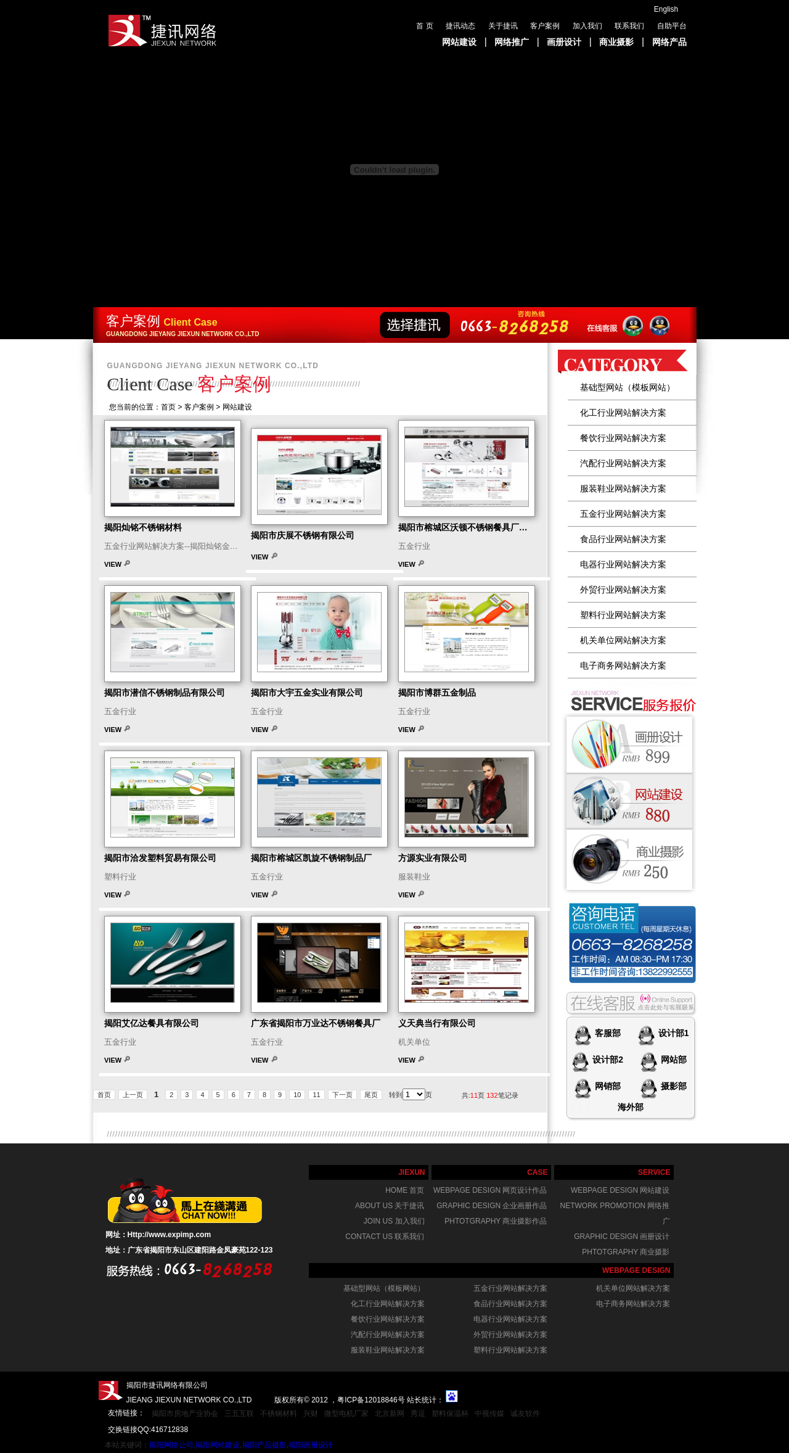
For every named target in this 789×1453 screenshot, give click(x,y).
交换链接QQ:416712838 (148, 1429)
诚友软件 (525, 1413)
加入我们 (587, 26)
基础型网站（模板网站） (627, 387)
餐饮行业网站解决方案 (623, 438)
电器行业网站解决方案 (623, 564)
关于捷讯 (503, 26)
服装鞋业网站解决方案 (623, 488)
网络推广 (511, 42)
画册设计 (564, 42)
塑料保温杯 (449, 1413)
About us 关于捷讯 (389, 1205)
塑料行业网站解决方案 (623, 615)
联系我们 (629, 26)
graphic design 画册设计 (621, 1236)
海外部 (631, 1107)
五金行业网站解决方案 (623, 514)
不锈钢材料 (278, 1413)
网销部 (606, 1086)
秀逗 (418, 1413)
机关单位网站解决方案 (623, 640)
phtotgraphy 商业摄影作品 (495, 1221)
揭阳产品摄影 (264, 1445)
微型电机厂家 (346, 1413)
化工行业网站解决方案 (623, 413)
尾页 (371, 1094)
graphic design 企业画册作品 (491, 1205)
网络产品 (669, 42)
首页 (104, 1094)
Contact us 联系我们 (384, 1236)
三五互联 (239, 1413)
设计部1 (672, 1033)
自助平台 (672, 26)
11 (316, 1094)
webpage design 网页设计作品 (490, 1190)
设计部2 (606, 1059)
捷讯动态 (460, 26)
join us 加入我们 (394, 1221)
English (666, 9)
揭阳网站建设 (217, 1445)
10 (297, 1094)
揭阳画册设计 (310, 1445)
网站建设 (459, 42)
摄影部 (672, 1086)
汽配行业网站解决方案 (623, 463)
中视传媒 (489, 1413)
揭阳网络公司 (171, 1445)
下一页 (342, 1094)
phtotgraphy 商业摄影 (625, 1252)
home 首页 (404, 1190)
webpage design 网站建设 (620, 1190)
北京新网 (389, 1413)
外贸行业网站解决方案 (623, 590)
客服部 (606, 1033)
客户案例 (545, 26)
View (113, 564)
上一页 (133, 1094)
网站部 (672, 1059)
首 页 (424, 26)
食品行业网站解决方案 (623, 539)
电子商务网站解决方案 (623, 665)
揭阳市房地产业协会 (185, 1413)
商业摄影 (616, 42)
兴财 (310, 1413)
